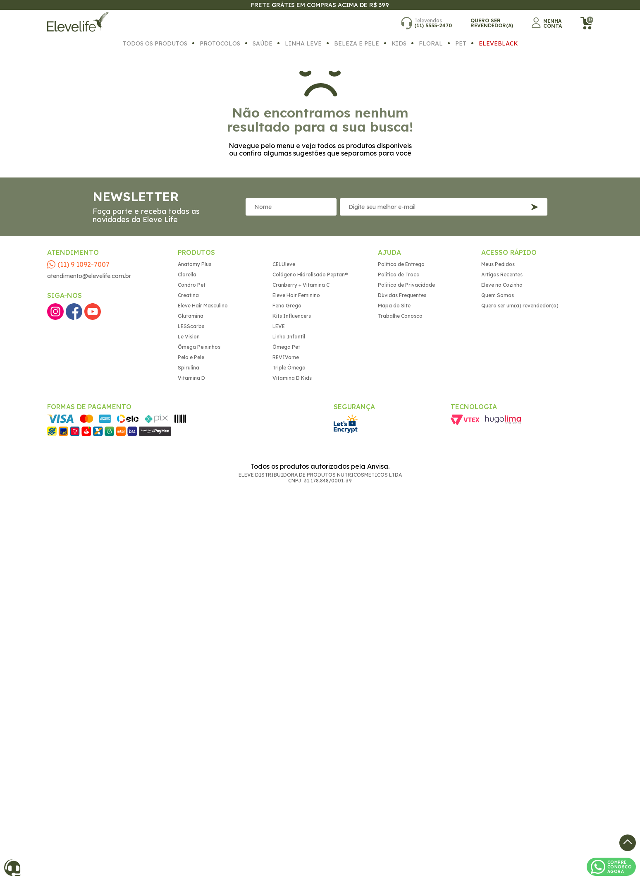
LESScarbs (191, 326)
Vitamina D (191, 378)
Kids (399, 43)
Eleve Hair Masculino (203, 305)
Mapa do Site (394, 305)
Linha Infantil (288, 336)
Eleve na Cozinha (502, 285)
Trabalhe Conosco (400, 316)
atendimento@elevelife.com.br (89, 276)
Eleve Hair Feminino (296, 295)
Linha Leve (303, 43)
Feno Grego (286, 305)
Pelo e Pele (191, 357)
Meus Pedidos (498, 264)
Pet (460, 43)
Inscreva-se (534, 207)
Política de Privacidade (406, 285)
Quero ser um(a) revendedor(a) (520, 305)
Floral (431, 43)
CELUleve (283, 264)
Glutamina (190, 316)
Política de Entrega (401, 264)
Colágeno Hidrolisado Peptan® (310, 274)
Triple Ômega (289, 367)
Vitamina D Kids (292, 378)
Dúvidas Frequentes (402, 295)
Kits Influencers (291, 316)
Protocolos (220, 43)
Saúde (262, 43)
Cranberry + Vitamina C (301, 285)
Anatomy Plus (194, 264)
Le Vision (189, 336)
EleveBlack (498, 43)
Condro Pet (191, 285)
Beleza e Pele (356, 43)
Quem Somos (497, 295)
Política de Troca (399, 274)
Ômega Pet (286, 347)
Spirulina (188, 367)
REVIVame (285, 357)
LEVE (278, 326)
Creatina (188, 295)
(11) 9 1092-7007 (83, 264)
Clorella (187, 274)
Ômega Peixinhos (199, 347)
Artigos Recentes (502, 274)
